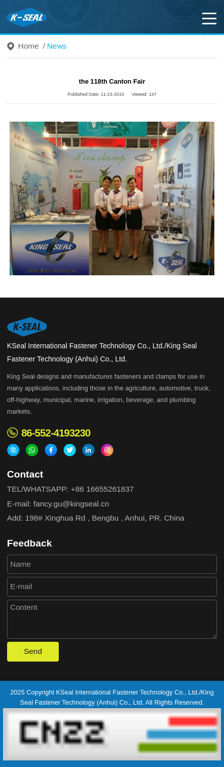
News (56, 46)
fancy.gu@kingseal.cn (71, 503)
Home (28, 46)
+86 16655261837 (102, 489)
